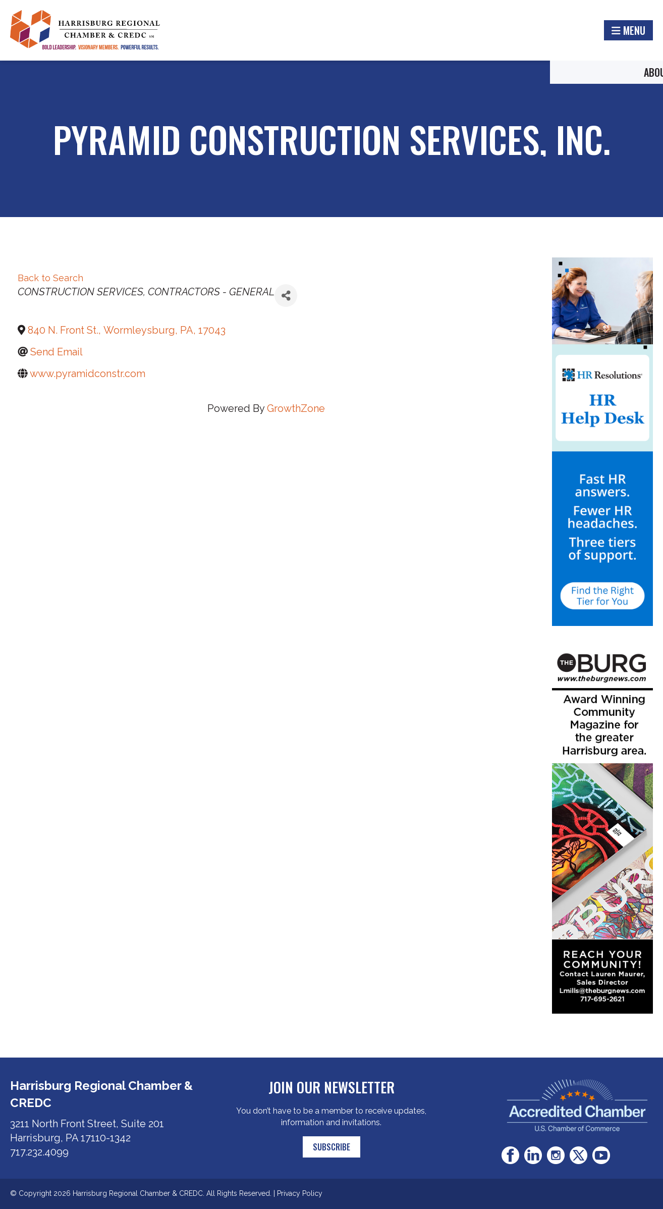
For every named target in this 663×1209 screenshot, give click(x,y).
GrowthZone (296, 408)
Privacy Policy (299, 1193)
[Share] (285, 295)
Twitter (578, 1155)
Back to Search (50, 278)
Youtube (601, 1155)
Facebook (510, 1155)
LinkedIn (533, 1155)
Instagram (556, 1155)
